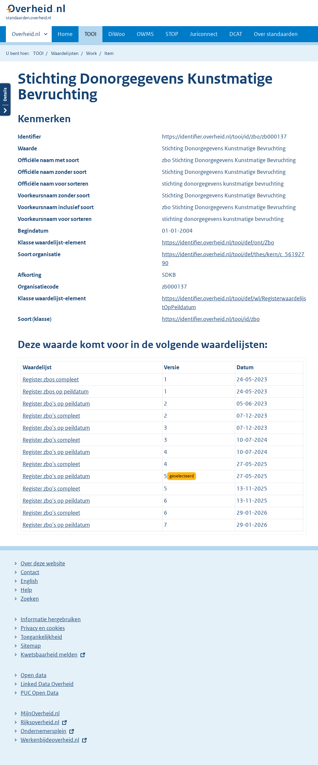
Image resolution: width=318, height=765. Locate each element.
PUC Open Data (40, 692)
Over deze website (43, 563)
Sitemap (31, 645)
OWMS (145, 34)
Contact (30, 572)
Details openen (5, 99)
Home (65, 34)
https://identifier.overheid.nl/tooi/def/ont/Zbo (218, 242)
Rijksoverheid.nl (40, 722)
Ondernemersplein (43, 731)
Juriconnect (204, 34)
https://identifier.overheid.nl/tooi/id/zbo (211, 319)
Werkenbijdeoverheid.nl (50, 739)
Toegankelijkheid (41, 636)
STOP (172, 34)
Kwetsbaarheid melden (49, 654)
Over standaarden (276, 34)
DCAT (235, 34)
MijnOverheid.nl (40, 713)
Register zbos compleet (51, 379)
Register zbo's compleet (51, 415)
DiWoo (116, 34)
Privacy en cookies (43, 628)
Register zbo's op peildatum (56, 403)
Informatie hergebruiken (51, 619)
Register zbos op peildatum (56, 391)
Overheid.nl (26, 36)
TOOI (90, 34)
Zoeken (30, 598)
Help (26, 589)
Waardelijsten (65, 53)
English (29, 581)
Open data (33, 675)
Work (91, 53)
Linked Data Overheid (47, 684)
